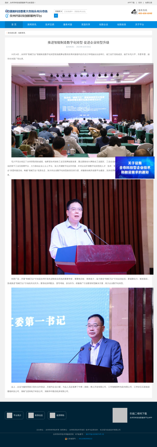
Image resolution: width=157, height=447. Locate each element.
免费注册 (148, 3)
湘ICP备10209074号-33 (95, 434)
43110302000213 (85, 439)
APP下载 (131, 3)
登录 (140, 3)
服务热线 (145, 12)
